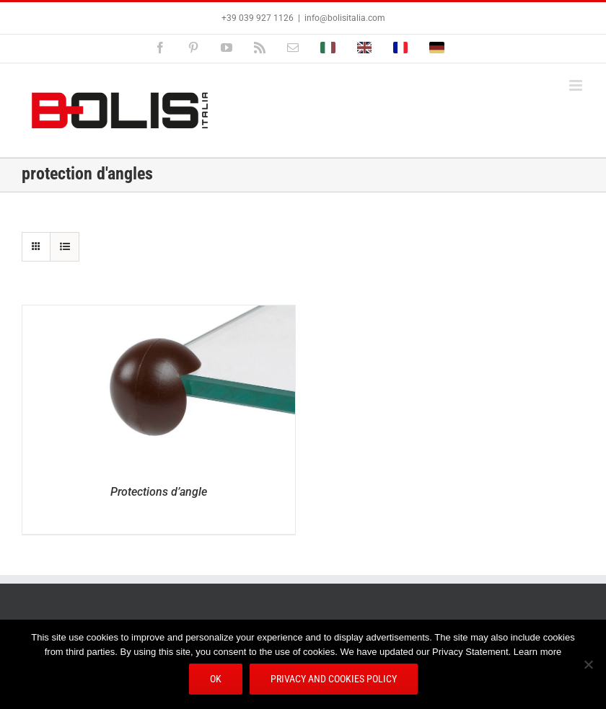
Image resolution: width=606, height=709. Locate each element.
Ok (215, 679)
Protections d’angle (158, 492)
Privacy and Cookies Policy (334, 679)
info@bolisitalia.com (344, 18)
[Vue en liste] (64, 247)
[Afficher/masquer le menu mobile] (576, 85)
